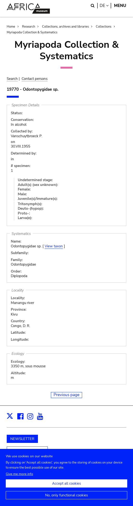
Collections (103, 26)
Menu (120, 5)
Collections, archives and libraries (65, 26)
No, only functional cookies (66, 499)
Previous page (66, 395)
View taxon (54, 246)
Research (28, 26)
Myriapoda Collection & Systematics (32, 32)
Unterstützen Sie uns (27, 450)
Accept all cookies (66, 487)
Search (12, 78)
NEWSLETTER (22, 438)
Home (11, 26)
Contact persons (35, 78)
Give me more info (19, 478)
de (105, 5)
